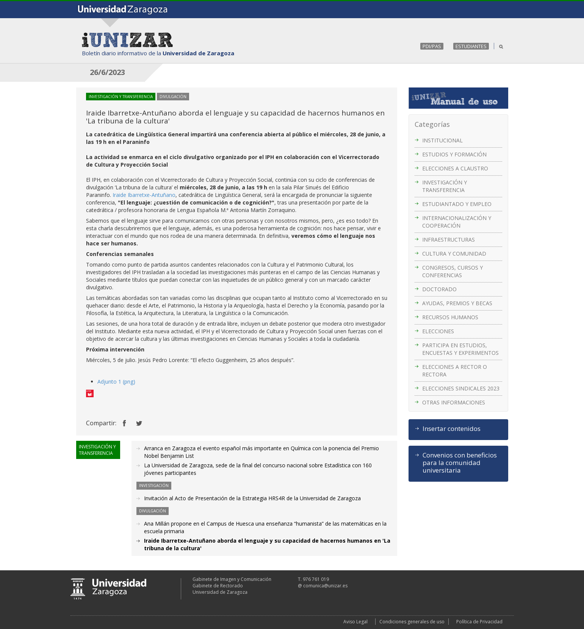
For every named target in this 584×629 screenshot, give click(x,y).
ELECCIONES (438, 331)
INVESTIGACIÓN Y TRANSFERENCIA (444, 186)
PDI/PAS (432, 46)
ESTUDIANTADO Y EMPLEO (457, 204)
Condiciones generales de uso (412, 621)
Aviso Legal (355, 621)
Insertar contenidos (452, 428)
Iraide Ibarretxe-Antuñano (144, 194)
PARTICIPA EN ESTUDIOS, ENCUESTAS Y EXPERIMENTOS (460, 349)
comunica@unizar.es (325, 585)
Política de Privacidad (479, 621)
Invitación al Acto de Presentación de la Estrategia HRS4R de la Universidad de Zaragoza (252, 498)
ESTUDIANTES (471, 46)
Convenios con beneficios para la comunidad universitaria (460, 462)
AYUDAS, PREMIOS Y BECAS (457, 303)
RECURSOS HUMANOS (450, 317)
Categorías (432, 124)
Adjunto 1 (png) (116, 381)
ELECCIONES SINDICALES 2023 (460, 388)
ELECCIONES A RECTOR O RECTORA (454, 370)
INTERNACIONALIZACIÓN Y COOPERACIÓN (456, 221)
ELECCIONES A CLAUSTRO (455, 168)
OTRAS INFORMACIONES (453, 402)
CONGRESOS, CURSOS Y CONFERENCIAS (452, 271)
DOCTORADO (439, 289)
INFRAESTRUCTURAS (448, 239)
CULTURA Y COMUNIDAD (454, 253)
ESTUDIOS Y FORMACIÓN (454, 154)
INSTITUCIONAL (442, 140)
